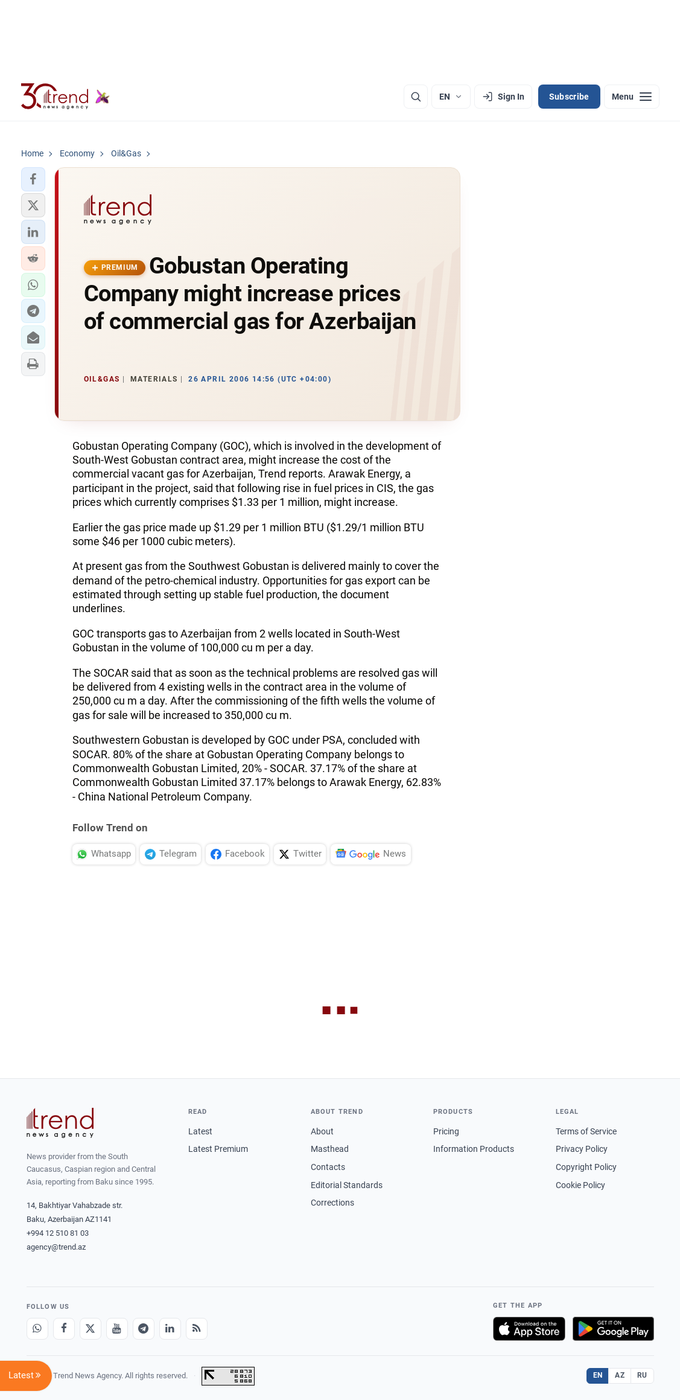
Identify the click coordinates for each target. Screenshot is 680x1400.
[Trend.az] (65, 96)
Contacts (328, 1167)
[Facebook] (64, 1329)
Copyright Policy (586, 1167)
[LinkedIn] (170, 1329)
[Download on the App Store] (529, 1329)
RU (642, 1375)
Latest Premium (218, 1149)
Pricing (446, 1131)
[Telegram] (143, 1329)
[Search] (416, 97)
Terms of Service (586, 1131)
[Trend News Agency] (60, 1123)
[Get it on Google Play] (613, 1329)
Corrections (332, 1202)
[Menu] (631, 97)
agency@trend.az (56, 1246)
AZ (619, 1375)
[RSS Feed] (197, 1329)
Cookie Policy (580, 1185)
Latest (200, 1131)
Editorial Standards (347, 1185)
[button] (33, 179)
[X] (90, 1329)
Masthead (330, 1149)
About (322, 1131)
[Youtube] (117, 1329)
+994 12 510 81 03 (58, 1233)
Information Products (473, 1149)
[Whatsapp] (37, 1329)
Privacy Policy (582, 1149)
